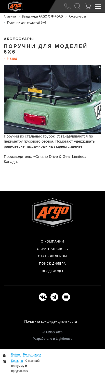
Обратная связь (52, 249)
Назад (10, 58)
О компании (52, 241)
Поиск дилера (52, 263)
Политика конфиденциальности (50, 321)
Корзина (17, 361)
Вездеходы (52, 271)
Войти (16, 354)
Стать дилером (52, 256)
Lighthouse (64, 338)
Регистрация (32, 354)
